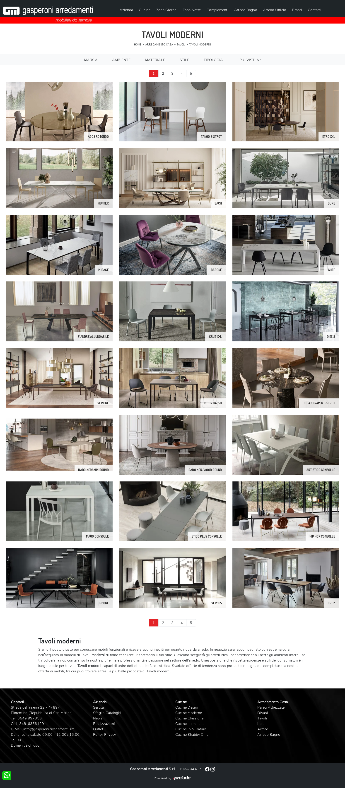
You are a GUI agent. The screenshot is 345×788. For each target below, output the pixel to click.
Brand (297, 9)
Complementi (217, 9)
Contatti (314, 9)
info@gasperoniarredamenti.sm (48, 729)
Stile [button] (184, 59)
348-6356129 (31, 723)
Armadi (263, 729)
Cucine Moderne (188, 712)
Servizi (98, 707)
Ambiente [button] (121, 59)
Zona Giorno (166, 9)
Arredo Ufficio (274, 9)
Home (138, 44)
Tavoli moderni (200, 44)
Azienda (126, 9)
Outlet (98, 729)
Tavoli (181, 44)
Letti (261, 723)
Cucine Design (187, 707)
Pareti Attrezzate (271, 707)
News (98, 718)
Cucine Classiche (189, 718)
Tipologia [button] (213, 59)
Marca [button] (91, 59)
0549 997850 (29, 718)
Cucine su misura (189, 723)
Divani (262, 712)
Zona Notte (192, 9)
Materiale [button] (155, 59)
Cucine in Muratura (190, 729)
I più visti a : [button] (249, 59)
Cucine (144, 9)
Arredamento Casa (159, 44)
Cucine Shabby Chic (192, 734)
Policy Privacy (104, 734)
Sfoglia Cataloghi (107, 712)
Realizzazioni (104, 723)
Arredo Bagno (245, 9)
